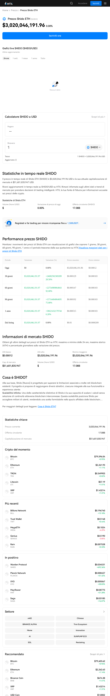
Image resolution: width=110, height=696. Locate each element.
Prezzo (14, 10)
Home (5, 10)
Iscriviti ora (55, 35)
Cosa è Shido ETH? (47, 406)
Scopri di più (97, 117)
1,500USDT (72, 223)
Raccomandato (55, 654)
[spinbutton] (55, 131)
